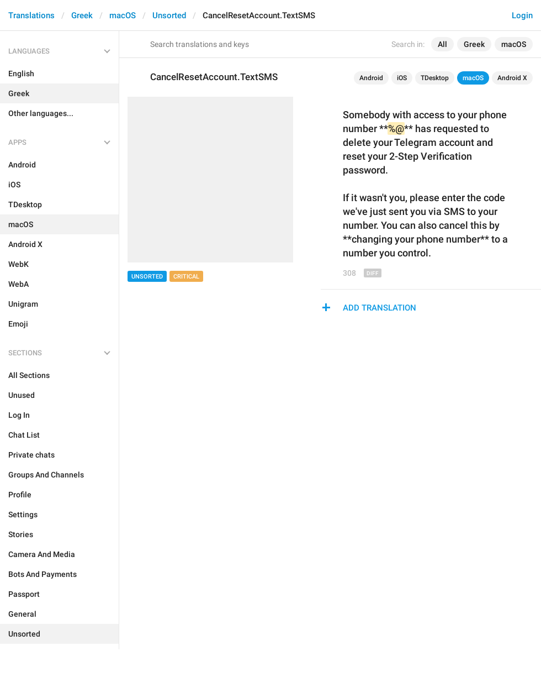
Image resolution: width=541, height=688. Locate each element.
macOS (122, 15)
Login (522, 15)
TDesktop (435, 78)
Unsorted (169, 15)
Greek (82, 15)
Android (371, 78)
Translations (31, 15)
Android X (512, 78)
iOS (402, 78)
